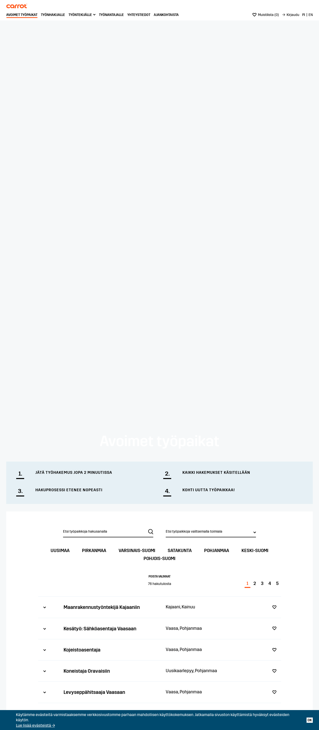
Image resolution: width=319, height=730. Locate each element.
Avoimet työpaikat (21, 15)
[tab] (159, 607)
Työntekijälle (80, 15)
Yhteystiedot (138, 15)
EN (311, 15)
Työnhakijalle (53, 15)
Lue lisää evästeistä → (35, 725)
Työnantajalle (111, 15)
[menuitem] (21, 14)
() (265, 15)
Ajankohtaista (166, 15)
